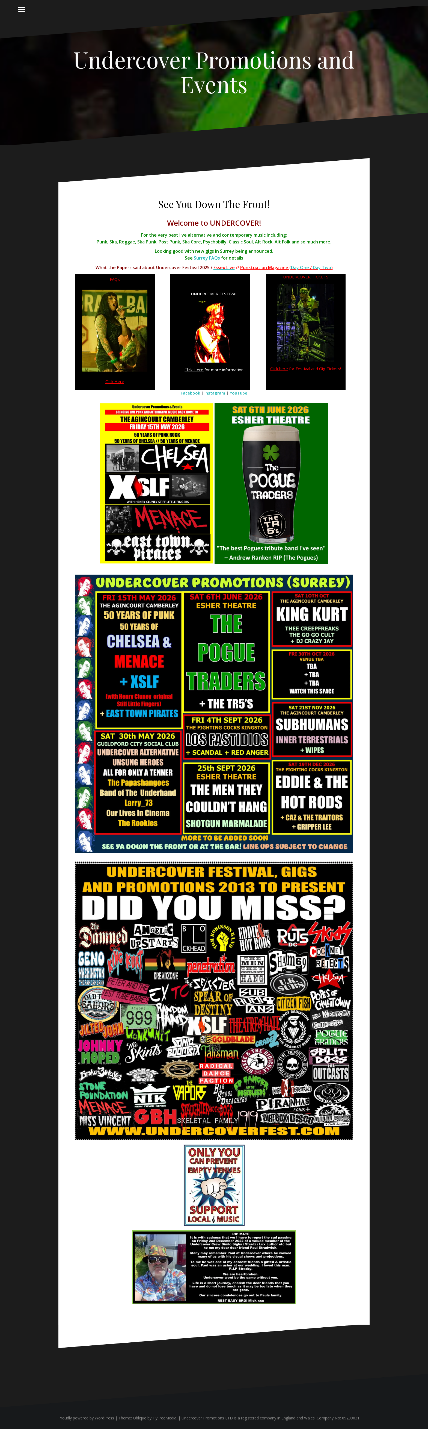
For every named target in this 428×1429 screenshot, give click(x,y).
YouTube (238, 393)
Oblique (139, 1418)
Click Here (114, 381)
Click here (279, 368)
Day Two (322, 267)
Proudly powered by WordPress (86, 1418)
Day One (300, 267)
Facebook (190, 393)
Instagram (214, 393)
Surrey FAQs (207, 258)
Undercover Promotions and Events (214, 71)
